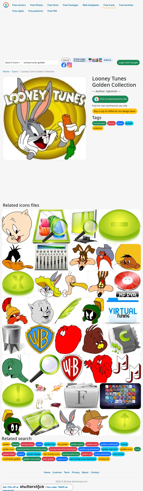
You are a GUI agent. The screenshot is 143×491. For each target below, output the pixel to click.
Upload (66, 60)
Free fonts (53, 5)
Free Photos (36, 5)
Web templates (91, 5)
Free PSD (52, 10)
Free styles (18, 10)
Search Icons (11, 62)
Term (67, 472)
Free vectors (19, 5)
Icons (15, 71)
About (85, 472)
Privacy (76, 472)
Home (6, 71)
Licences (57, 472)
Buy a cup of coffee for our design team (114, 111)
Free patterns (35, 10)
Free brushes (126, 5)
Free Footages (70, 5)
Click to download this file (110, 99)
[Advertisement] (71, 35)
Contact (95, 472)
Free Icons (109, 5)
